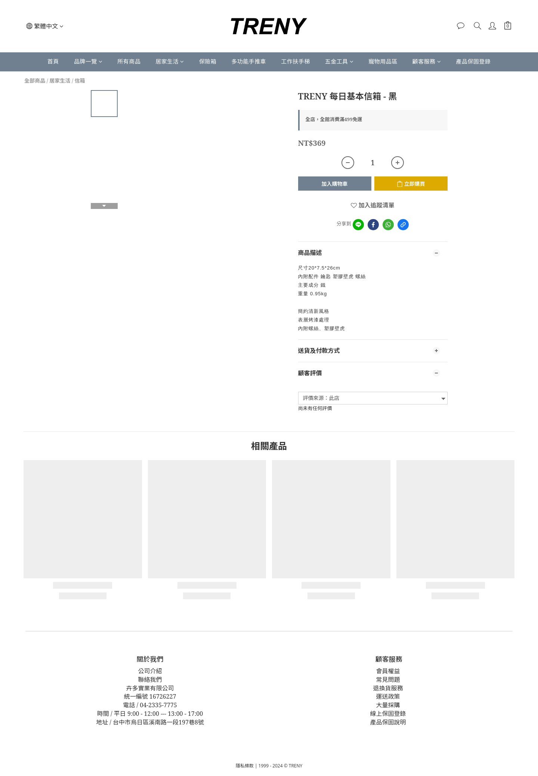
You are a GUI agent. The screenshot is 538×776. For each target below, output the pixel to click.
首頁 (53, 61)
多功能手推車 (248, 61)
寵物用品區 (383, 61)
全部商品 (34, 80)
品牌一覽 (88, 61)
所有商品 (128, 61)
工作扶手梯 (295, 61)
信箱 (80, 80)
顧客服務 (426, 61)
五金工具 (339, 61)
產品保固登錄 (473, 61)
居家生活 (169, 61)
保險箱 (208, 61)
